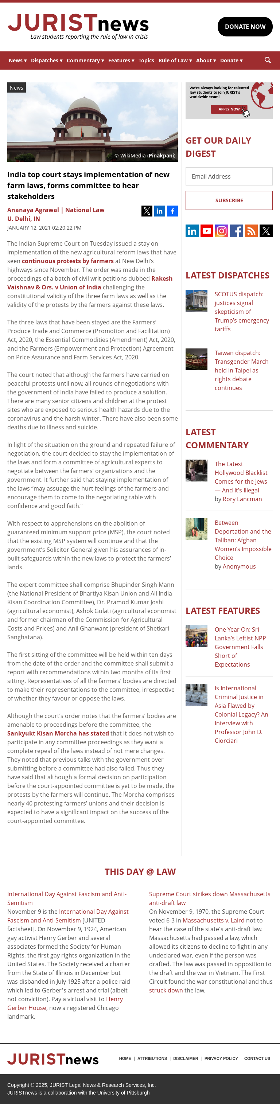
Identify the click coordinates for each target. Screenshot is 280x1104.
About (206, 60)
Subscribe (229, 200)
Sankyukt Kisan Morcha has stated (58, 733)
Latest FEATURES (223, 610)
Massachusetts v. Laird (214, 920)
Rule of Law (175, 60)
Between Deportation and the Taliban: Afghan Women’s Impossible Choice (243, 540)
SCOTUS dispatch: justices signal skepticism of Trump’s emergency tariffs (242, 311)
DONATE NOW (245, 27)
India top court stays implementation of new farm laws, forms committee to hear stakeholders (88, 185)
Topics (146, 60)
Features (121, 60)
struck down (166, 990)
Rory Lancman (242, 499)
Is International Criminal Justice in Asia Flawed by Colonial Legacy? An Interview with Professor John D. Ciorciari (241, 714)
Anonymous (239, 566)
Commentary (85, 60)
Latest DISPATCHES (227, 275)
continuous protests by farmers (68, 261)
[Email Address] (229, 176)
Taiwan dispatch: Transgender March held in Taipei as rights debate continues (242, 370)
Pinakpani (161, 155)
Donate (231, 60)
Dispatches (46, 60)
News (18, 60)
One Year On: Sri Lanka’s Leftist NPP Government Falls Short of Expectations (240, 646)
